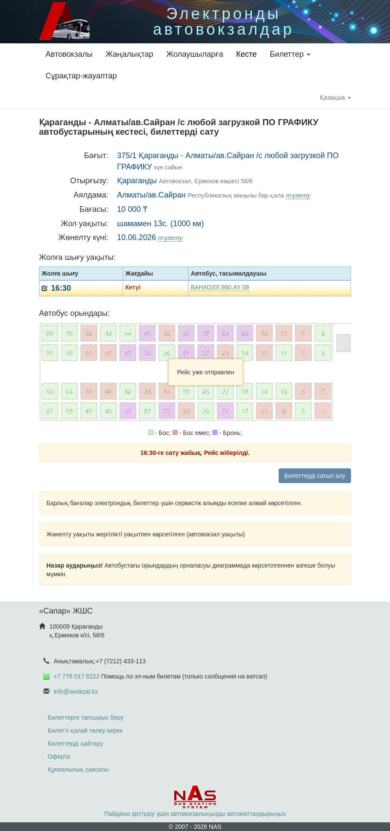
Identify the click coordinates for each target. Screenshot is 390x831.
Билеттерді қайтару (75, 743)
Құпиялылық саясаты (78, 769)
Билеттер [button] (290, 54)
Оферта (59, 756)
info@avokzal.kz (76, 691)
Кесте (246, 54)
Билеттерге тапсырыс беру (86, 717)
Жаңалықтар (129, 54)
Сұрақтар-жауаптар (81, 75)
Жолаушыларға (194, 54)
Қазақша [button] (335, 97)
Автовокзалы (69, 54)
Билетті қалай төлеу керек (85, 730)
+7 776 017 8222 (77, 676)
